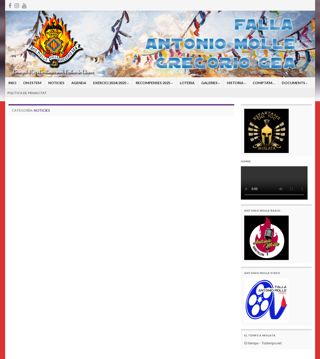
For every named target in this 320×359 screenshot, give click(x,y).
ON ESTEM (32, 83)
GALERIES (210, 83)
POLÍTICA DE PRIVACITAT (27, 93)
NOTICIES (56, 83)
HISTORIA (236, 83)
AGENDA (78, 83)
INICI (12, 83)
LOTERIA (187, 83)
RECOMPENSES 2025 (154, 83)
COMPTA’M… (264, 83)
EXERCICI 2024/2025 (111, 83)
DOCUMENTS (295, 83)
